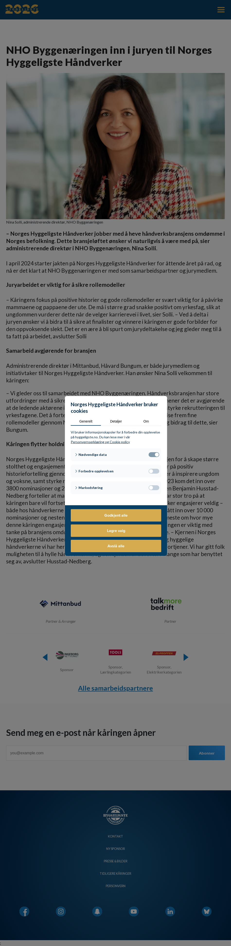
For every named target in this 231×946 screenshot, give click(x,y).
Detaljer (116, 421)
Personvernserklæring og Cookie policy (100, 442)
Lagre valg (116, 530)
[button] (116, 454)
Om (146, 421)
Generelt (85, 421)
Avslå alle (115, 546)
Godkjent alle (116, 515)
